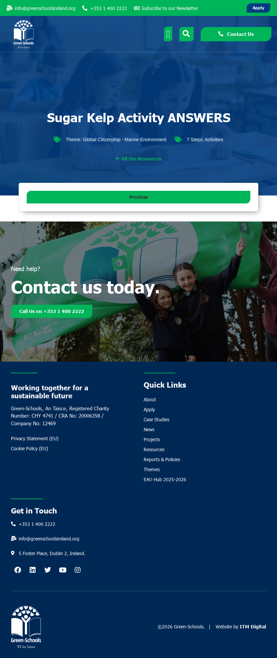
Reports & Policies (162, 459)
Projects (152, 439)
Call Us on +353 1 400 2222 (51, 312)
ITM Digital (253, 626)
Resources (154, 449)
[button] (138, 197)
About (150, 399)
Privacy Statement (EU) (34, 438)
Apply (149, 409)
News (149, 429)
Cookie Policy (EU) (29, 448)
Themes (152, 469)
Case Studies (156, 419)
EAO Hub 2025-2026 (165, 479)
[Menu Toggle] (168, 34)
